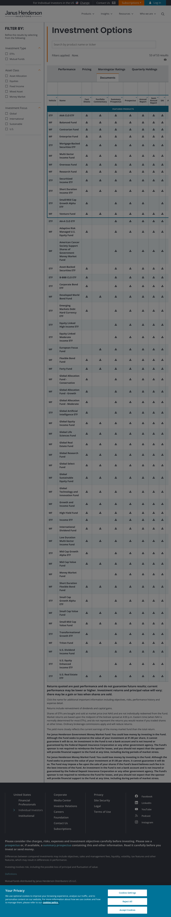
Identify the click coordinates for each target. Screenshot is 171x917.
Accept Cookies (127, 909)
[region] (85, 901)
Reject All (127, 901)
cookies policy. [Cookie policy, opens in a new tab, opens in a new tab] (50, 902)
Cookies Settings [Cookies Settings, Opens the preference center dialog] (127, 892)
